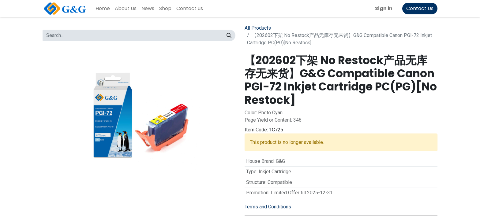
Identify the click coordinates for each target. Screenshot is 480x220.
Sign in (383, 8)
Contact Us (419, 8)
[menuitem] (102, 8)
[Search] (229, 35)
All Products (258, 28)
